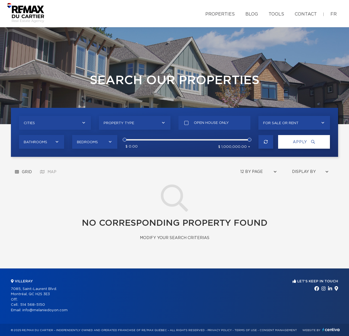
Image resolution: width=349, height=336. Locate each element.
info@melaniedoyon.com (45, 310)
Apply (304, 142)
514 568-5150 (32, 305)
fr (333, 14)
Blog (251, 14)
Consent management (278, 330)
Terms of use (245, 330)
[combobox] (55, 123)
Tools (276, 14)
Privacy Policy (219, 330)
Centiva (331, 329)
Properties (220, 14)
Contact (306, 14)
